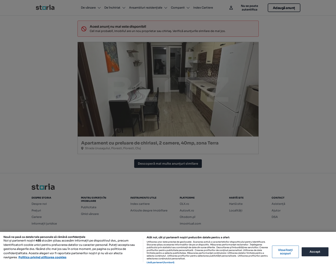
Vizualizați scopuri (285, 251)
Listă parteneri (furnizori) (161, 262)
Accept (315, 252)
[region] (168, 250)
